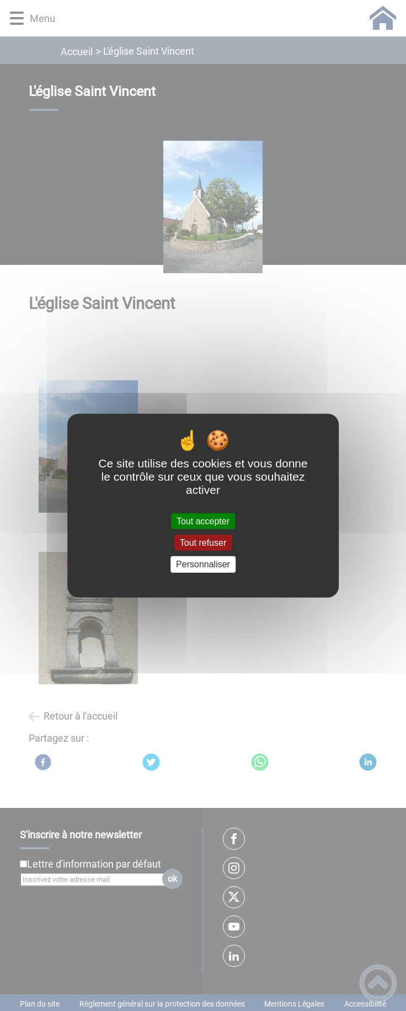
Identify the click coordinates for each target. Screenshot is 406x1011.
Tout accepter (203, 521)
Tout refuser (203, 542)
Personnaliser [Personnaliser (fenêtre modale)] (203, 564)
